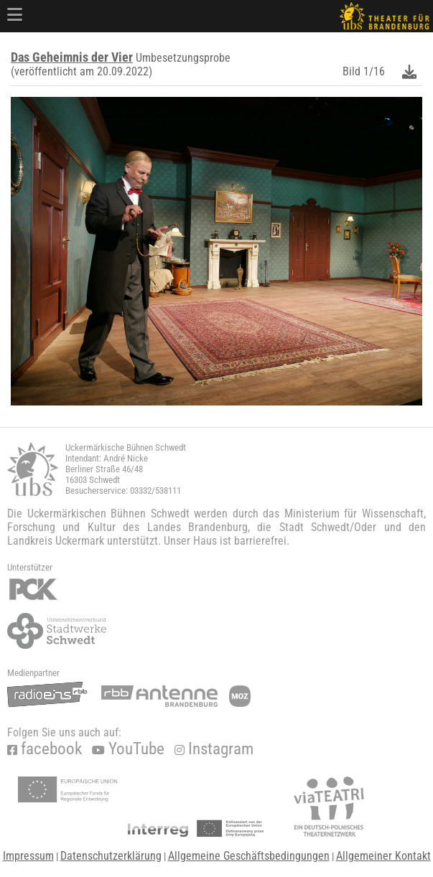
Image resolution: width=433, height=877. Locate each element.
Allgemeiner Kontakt (383, 856)
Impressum (28, 856)
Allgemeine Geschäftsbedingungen (249, 856)
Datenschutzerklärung (111, 856)
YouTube (128, 749)
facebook (44, 749)
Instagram (213, 749)
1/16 (374, 71)
